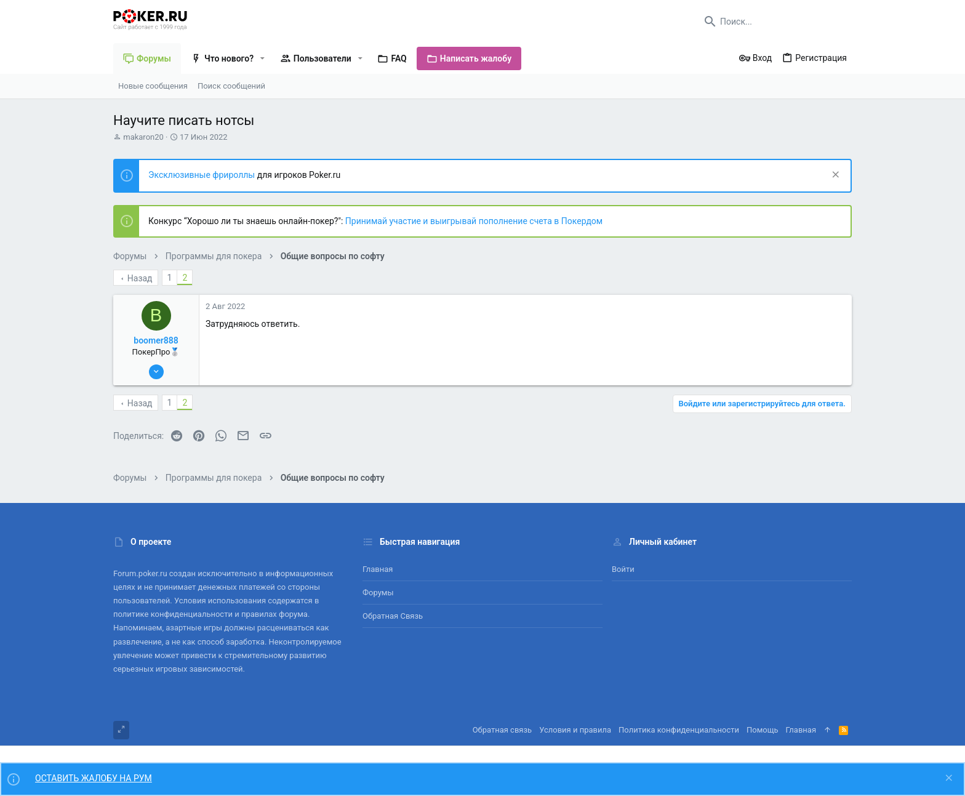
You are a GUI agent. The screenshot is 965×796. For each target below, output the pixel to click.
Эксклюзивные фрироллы (202, 175)
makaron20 (143, 137)
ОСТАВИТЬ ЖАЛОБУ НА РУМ (93, 778)
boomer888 (156, 340)
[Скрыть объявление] (834, 175)
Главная (377, 569)
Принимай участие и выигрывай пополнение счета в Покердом (474, 221)
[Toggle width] (121, 730)
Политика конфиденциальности (679, 729)
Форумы (378, 592)
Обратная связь (392, 616)
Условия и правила (575, 729)
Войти (623, 569)
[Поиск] (775, 21)
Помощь (763, 729)
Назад (140, 278)
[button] (262, 58)
